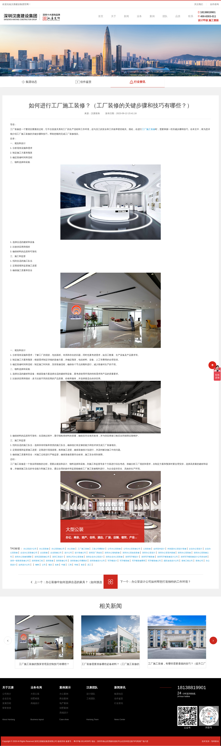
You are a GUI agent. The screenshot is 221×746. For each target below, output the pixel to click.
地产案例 (63, 703)
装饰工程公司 (187, 561)
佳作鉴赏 (118, 698)
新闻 (126, 16)
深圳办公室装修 (184, 553)
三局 (70, 565)
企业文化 (6, 698)
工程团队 (90, 698)
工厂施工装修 (148, 129)
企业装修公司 (56, 553)
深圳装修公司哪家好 (78, 561)
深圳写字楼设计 (131, 557)
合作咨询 (214, 4)
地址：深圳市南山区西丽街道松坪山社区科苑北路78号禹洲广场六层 (119, 741)
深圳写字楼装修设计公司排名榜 (194, 557)
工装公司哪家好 (98, 549)
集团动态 (118, 694)
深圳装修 (49, 561)
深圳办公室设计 (148, 553)
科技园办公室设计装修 (177, 549)
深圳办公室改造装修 (130, 553)
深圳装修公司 (61, 561)
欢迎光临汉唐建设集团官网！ (16, 4)
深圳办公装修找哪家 (23, 557)
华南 (76, 565)
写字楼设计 (112, 561)
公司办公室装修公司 (131, 549)
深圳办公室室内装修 (166, 553)
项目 (50, 565)
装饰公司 (199, 561)
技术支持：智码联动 (210, 741)
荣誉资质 (6, 708)
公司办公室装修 (114, 549)
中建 (63, 565)
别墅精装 (35, 698)
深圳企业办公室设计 (94, 557)
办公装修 (71, 549)
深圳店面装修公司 (42, 557)
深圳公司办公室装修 (74, 557)
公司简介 (6, 694)
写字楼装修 (124, 561)
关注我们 (198, 4)
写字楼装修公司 (154, 561)
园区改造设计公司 (171, 561)
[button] (213, 640)
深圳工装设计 (58, 557)
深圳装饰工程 (37, 561)
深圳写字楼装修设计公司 (167, 557)
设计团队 (90, 694)
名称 (57, 565)
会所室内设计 (159, 549)
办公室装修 (44, 549)
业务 (139, 16)
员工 (89, 565)
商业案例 (63, 698)
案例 (152, 16)
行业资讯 (118, 703)
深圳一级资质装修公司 (19, 561)
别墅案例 (63, 708)
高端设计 (35, 703)
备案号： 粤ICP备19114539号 (78, 741)
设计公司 (68, 553)
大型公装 (35, 694)
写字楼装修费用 (138, 561)
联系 (190, 16)
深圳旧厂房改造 (95, 553)
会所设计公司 (24, 565)
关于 (113, 16)
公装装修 (147, 549)
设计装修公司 (80, 553)
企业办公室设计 (195, 549)
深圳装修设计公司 (97, 561)
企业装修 (44, 553)
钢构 (37, 565)
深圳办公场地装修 (112, 553)
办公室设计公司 (30, 549)
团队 (165, 16)
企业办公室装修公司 (28, 553)
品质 (177, 16)
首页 (100, 16)
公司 (44, 565)
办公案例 (63, 694)
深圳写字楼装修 (147, 557)
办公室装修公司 (58, 549)
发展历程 (6, 703)
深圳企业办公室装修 (114, 557)
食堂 (83, 565)
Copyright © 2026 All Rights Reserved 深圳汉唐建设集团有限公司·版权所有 (34, 741)
